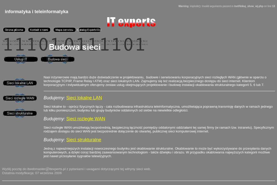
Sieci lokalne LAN (84, 97)
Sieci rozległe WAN (85, 118)
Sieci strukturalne (83, 139)
